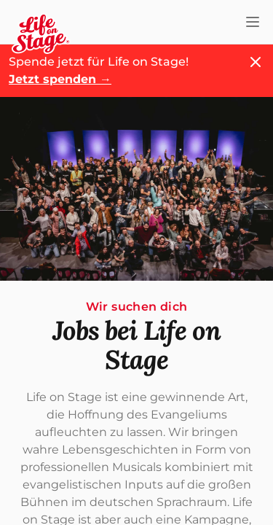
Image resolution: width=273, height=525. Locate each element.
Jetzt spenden (60, 79)
